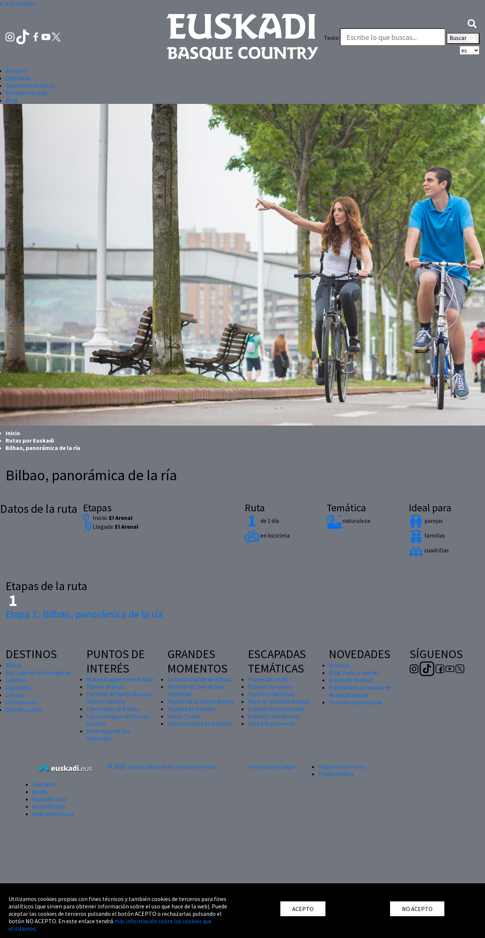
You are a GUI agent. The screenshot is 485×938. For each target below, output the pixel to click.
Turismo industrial (271, 694)
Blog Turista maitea (354, 672)
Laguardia (18, 687)
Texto (331, 37)
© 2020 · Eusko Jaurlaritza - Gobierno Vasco (162, 766)
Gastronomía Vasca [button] (30, 85)
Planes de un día (268, 679)
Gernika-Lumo (24, 709)
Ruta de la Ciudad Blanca (278, 701)
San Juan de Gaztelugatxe (38, 672)
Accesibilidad (48, 806)
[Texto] (392, 37)
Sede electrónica (53, 813)
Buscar (463, 38)
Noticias (339, 665)
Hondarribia (21, 702)
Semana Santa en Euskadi (199, 723)
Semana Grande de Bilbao (199, 679)
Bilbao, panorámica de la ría (84, 614)
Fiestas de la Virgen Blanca (200, 701)
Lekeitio (16, 680)
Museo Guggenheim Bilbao (120, 679)
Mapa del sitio (49, 799)
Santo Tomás (184, 716)
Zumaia (15, 694)
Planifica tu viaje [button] (26, 92)
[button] (472, 23)
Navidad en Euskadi (191, 708)
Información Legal (271, 766)
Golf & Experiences (271, 723)
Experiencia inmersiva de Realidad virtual (360, 691)
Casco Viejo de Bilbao (112, 708)
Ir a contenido (17, 3)
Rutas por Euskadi (30, 440)
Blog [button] (12, 100)
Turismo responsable (355, 702)
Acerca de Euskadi (351, 680)
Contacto (44, 784)
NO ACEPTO (417, 908)
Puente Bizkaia (105, 686)
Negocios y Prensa (341, 766)
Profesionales (336, 774)
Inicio (13, 433)
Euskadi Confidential (274, 716)
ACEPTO (303, 908)
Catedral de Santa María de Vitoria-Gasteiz (119, 697)
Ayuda (39, 791)
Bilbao (14, 665)
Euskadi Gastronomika (276, 708)
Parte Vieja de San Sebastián (108, 734)
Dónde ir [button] (16, 70)
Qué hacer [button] (18, 78)
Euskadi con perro (270, 686)
